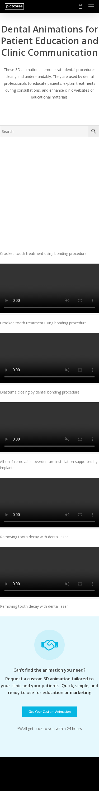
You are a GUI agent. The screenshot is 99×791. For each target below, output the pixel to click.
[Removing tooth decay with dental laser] (49, 460)
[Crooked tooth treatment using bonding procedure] (49, 175)
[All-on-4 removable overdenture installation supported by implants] (49, 385)
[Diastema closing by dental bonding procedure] (49, 315)
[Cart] (81, 6)
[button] (91, 6)
